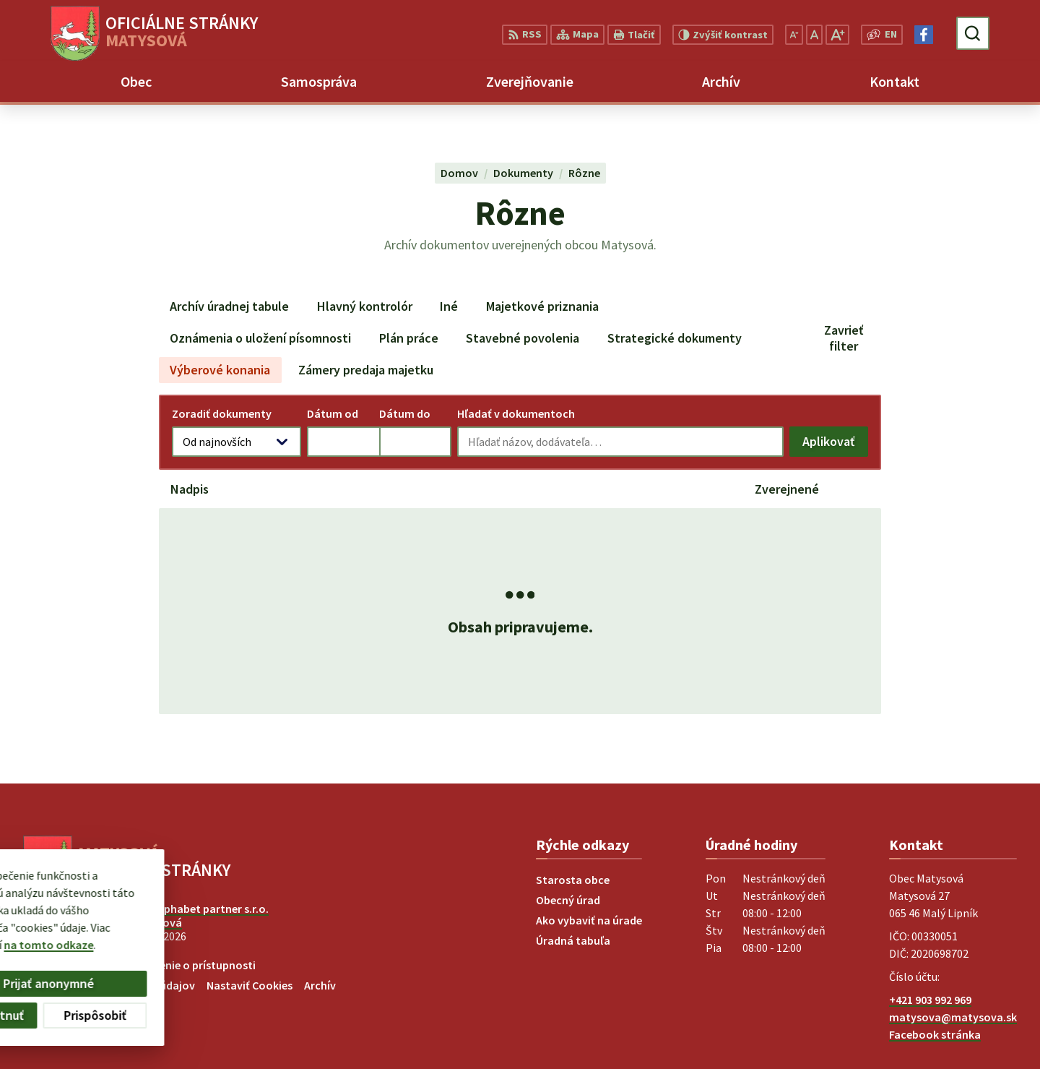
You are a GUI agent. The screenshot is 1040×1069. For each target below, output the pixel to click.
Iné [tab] (449, 306)
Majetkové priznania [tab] (542, 306)
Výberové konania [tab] (220, 369)
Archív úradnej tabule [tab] (229, 306)
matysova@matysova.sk (953, 1017)
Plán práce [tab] (408, 338)
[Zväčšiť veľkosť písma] (837, 35)
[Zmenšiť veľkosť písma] (794, 35)
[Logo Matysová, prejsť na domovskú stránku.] (154, 33)
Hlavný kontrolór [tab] (364, 306)
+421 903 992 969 (930, 999)
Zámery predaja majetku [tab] (365, 369)
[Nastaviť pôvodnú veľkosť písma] (814, 35)
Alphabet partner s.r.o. (212, 908)
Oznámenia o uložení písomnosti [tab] (260, 338)
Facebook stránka (935, 1034)
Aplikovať (835, 445)
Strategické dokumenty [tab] (674, 338)
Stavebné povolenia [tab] (522, 338)
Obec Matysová (143, 922)
